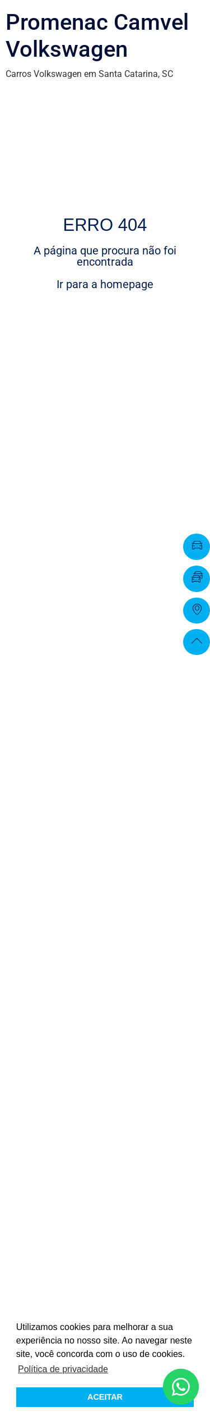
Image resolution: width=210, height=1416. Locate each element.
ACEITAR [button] (105, 1396)
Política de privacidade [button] (63, 1369)
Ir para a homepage (105, 284)
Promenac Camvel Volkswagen (97, 35)
